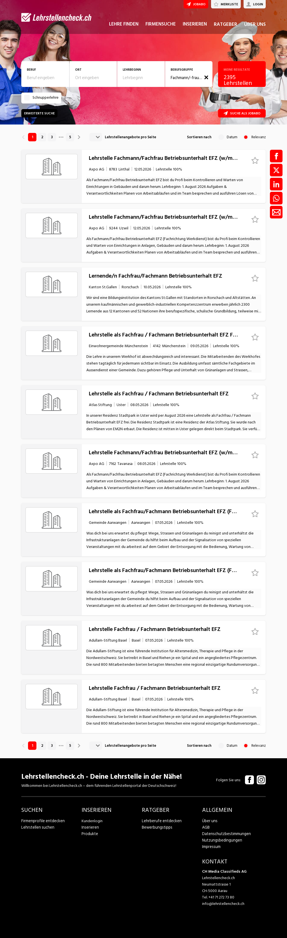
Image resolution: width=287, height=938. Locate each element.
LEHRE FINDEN (123, 27)
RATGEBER (225, 28)
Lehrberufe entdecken (160, 821)
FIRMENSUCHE (160, 27)
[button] (206, 77)
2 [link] (42, 137)
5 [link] (70, 137)
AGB (206, 827)
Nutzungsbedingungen (221, 840)
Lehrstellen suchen (36, 827)
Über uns (209, 821)
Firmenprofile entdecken (42, 821)
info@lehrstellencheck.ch (223, 903)
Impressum (210, 846)
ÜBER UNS (255, 28)
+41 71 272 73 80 (221, 897)
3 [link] (52, 137)
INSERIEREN (195, 27)
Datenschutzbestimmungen (225, 834)
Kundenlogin (92, 821)
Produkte (90, 834)
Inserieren (90, 827)
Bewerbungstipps (156, 827)
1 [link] (32, 137)
